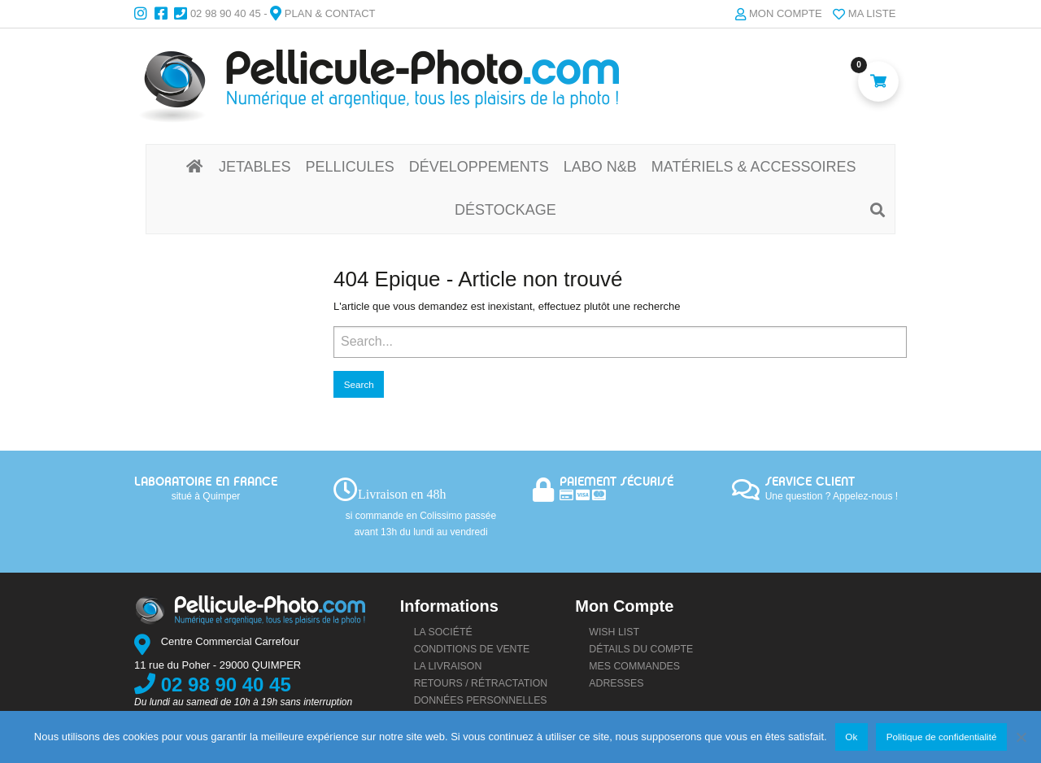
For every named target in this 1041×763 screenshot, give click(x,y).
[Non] (1021, 737)
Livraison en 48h (402, 494)
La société (443, 632)
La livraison (448, 666)
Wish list (614, 632)
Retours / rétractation (481, 683)
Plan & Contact (330, 13)
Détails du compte (641, 649)
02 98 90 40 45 (225, 13)
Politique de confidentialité (941, 736)
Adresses (616, 683)
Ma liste (872, 13)
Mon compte (785, 13)
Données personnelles (480, 700)
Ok (851, 736)
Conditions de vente (472, 649)
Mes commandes (634, 666)
